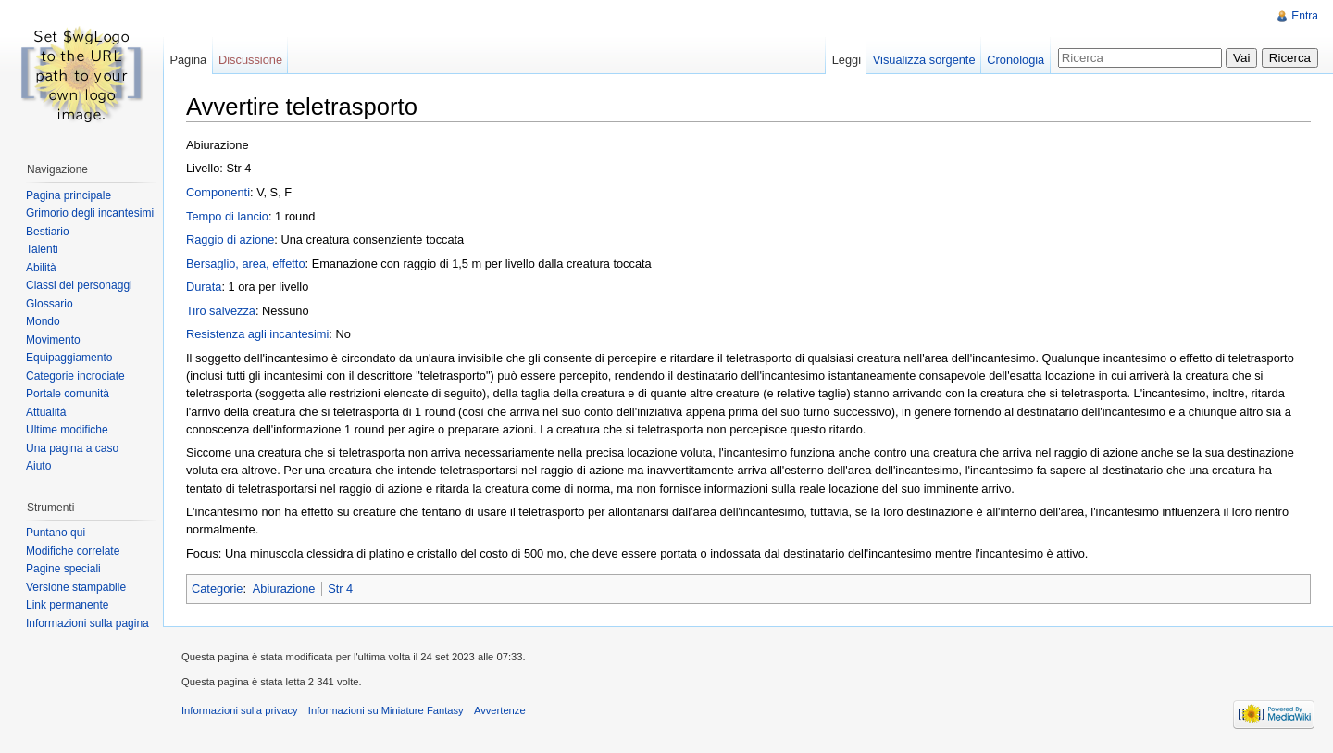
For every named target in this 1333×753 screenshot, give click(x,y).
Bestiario (47, 231)
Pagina (187, 60)
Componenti (218, 192)
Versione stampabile (76, 587)
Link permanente (67, 604)
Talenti (42, 249)
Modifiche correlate (72, 551)
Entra (1304, 15)
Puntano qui (55, 532)
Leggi (846, 60)
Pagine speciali (63, 568)
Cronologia (1015, 60)
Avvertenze (500, 710)
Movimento (53, 339)
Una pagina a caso (72, 448)
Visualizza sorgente (924, 60)
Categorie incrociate (75, 376)
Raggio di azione (230, 239)
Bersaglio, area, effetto (245, 263)
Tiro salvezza (220, 311)
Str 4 (340, 589)
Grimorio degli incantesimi (90, 213)
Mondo (43, 321)
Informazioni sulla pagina (87, 623)
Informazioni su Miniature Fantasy (386, 710)
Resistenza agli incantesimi (257, 334)
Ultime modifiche (67, 429)
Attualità (46, 412)
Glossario (49, 303)
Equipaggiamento (69, 357)
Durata (203, 287)
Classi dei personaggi (79, 285)
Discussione (250, 60)
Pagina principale (68, 195)
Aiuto (38, 465)
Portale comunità (67, 393)
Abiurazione (284, 589)
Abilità (41, 267)
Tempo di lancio (227, 216)
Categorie (217, 589)
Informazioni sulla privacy (239, 710)
